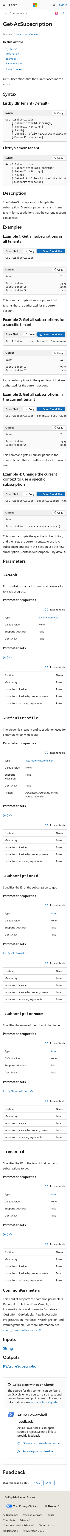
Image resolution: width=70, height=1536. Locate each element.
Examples (13, 58)
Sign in (63, 4)
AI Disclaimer (10, 1515)
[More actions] (63, 13)
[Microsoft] (35, 5)
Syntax (11, 49)
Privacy (24, 1520)
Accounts (18, 13)
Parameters (14, 63)
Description (12, 54)
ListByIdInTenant (15, 953)
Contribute (9, 1520)
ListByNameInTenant (18, 1091)
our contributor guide (43, 1402)
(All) (7, 657)
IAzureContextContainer (39, 760)
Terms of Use (46, 1525)
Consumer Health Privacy (17, 1525)
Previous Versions (32, 1515)
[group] (35, 129)
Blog (49, 1515)
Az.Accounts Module (26, 34)
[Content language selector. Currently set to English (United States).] (20, 1497)
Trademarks (9, 1530)
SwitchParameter (48, 617)
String (53, 913)
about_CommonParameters (20, 1330)
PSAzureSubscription (21, 1365)
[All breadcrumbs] (6, 13)
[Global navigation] (3, 5)
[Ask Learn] (56, 13)
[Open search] (54, 5)
